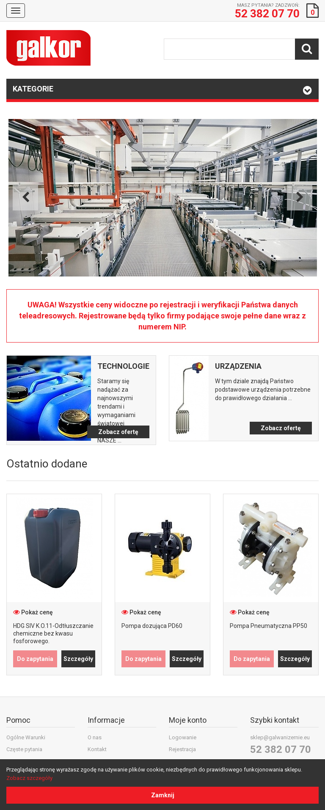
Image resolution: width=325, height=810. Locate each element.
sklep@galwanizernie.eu (280, 737)
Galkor (48, 48)
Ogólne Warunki (25, 737)
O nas (95, 737)
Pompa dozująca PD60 (151, 625)
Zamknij (162, 795)
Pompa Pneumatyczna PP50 (268, 625)
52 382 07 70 (280, 749)
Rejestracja (182, 749)
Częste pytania (24, 749)
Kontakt (97, 749)
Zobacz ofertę (118, 431)
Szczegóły (78, 658)
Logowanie (182, 737)
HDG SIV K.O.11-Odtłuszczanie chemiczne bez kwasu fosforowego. (53, 633)
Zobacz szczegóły (29, 778)
